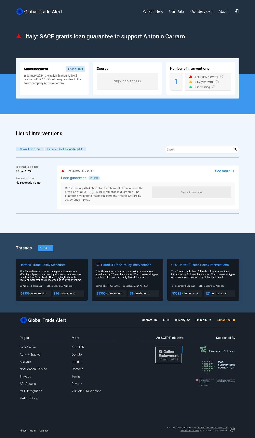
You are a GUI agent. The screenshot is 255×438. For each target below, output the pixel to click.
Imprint (76, 362)
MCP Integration (31, 391)
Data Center (28, 347)
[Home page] (42, 11)
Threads (25, 376)
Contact (77, 369)
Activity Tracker (30, 354)
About (23, 430)
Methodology (29, 398)
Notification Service (33, 369)
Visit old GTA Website (86, 391)
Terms (76, 376)
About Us (78, 347)
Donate (77, 354)
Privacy (77, 384)
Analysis (25, 362)
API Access (28, 384)
